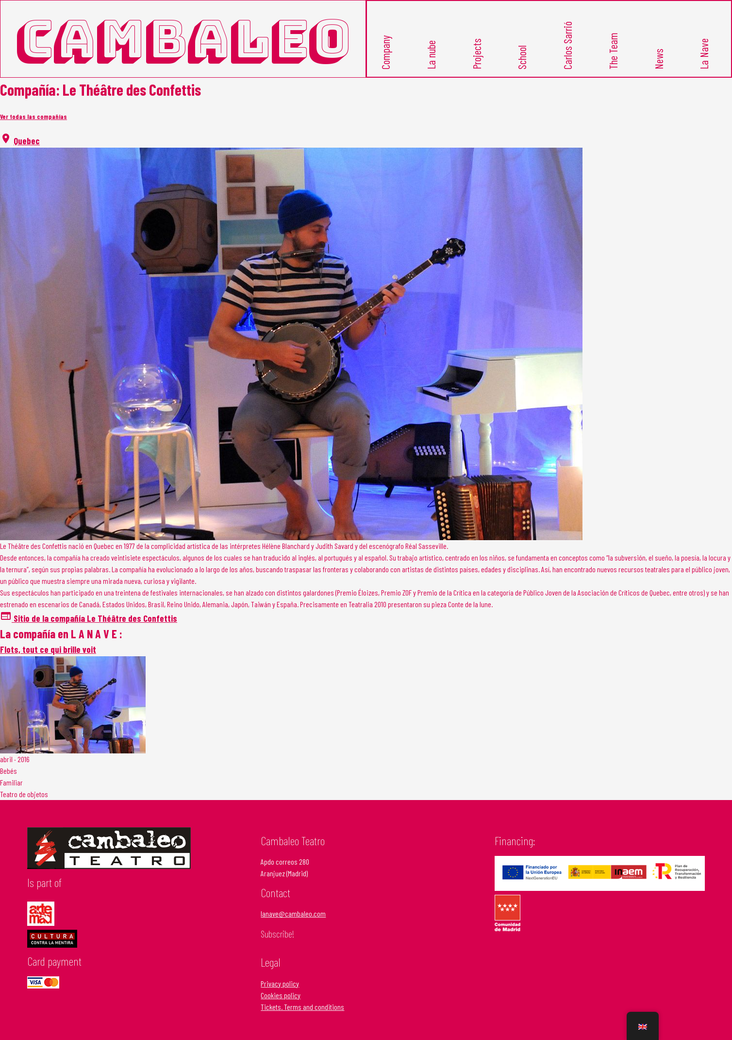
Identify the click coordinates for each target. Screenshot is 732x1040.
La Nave (704, 53)
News (658, 59)
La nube (431, 54)
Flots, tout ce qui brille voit (48, 649)
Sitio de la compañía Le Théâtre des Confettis (88, 618)
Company (385, 52)
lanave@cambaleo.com (293, 913)
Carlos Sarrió (567, 45)
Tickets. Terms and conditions (302, 1006)
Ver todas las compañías (33, 116)
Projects (476, 53)
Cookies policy (280, 995)
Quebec (27, 140)
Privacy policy (280, 983)
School (522, 57)
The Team (613, 51)
